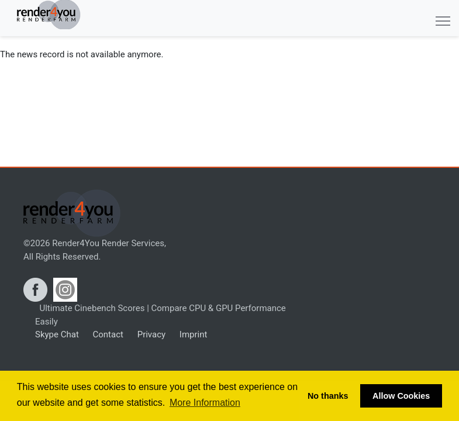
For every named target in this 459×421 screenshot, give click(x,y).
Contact (107, 334)
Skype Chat (57, 334)
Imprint (192, 334)
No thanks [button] (328, 396)
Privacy (150, 334)
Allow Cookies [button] (401, 396)
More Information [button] (205, 403)
